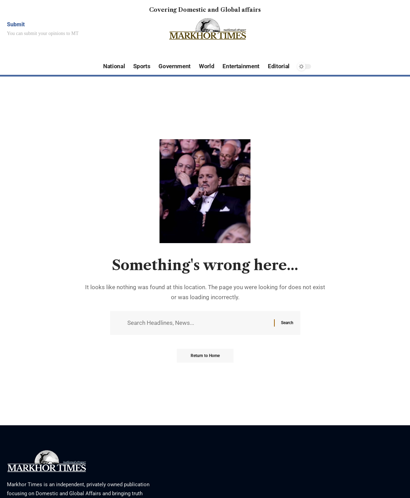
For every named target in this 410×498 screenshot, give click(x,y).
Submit (16, 24)
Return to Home (205, 355)
